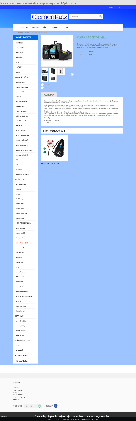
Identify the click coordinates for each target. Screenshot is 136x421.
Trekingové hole (19, 282)
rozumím (4, 416)
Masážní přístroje (20, 218)
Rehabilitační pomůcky (23, 223)
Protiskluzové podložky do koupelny (24, 150)
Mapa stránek (16, 399)
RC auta (18, 72)
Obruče (17, 267)
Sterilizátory (19, 57)
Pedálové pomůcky (20, 228)
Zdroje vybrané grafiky (19, 397)
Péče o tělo (19, 286)
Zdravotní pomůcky (22, 77)
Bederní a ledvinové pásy (22, 87)
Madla (17, 160)
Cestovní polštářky (20, 326)
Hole (17, 165)
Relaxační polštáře (20, 330)
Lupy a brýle (19, 169)
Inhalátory (18, 97)
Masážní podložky (20, 208)
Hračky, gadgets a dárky (23, 340)
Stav (81, 54)
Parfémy (18, 345)
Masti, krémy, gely (20, 311)
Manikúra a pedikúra (21, 306)
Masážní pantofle (20, 204)
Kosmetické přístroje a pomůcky (24, 296)
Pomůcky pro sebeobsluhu (22, 155)
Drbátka (18, 194)
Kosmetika (18, 301)
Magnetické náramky (22, 111)
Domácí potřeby (20, 48)
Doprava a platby (17, 390)
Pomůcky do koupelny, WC (22, 145)
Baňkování (18, 189)
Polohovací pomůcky (20, 233)
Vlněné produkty (20, 335)
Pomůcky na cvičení (23, 32)
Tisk (45, 88)
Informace (56, 27)
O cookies (15, 392)
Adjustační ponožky (20, 82)
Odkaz (81, 51)
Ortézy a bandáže (20, 92)
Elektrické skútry (21, 355)
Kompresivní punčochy (21, 101)
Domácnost (19, 42)
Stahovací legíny (20, 277)
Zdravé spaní (19, 316)
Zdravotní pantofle (20, 130)
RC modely (18, 67)
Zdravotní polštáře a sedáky (22, 135)
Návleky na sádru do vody (22, 116)
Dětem (17, 62)
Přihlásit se (119, 7)
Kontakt (68, 27)
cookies (60, 419)
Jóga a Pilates (19, 257)
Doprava (24, 27)
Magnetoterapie (20, 106)
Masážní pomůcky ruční (21, 213)
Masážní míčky (19, 199)
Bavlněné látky (20, 350)
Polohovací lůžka (21, 361)
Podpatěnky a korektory (21, 121)
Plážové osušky (19, 52)
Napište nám (16, 388)
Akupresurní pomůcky (21, 184)
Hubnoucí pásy (19, 262)
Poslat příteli (47, 85)
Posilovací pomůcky (20, 272)
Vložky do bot (19, 126)
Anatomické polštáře (21, 321)
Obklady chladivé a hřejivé (22, 238)
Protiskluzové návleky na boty (23, 174)
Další (72, 74)
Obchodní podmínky (40, 27)
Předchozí (42, 74)
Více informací (49, 95)
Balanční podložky (20, 248)
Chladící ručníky (19, 253)
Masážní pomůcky (21, 179)
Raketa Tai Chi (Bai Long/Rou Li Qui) (50, 163)
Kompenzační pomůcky (22, 140)
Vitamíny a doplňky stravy (22, 292)
